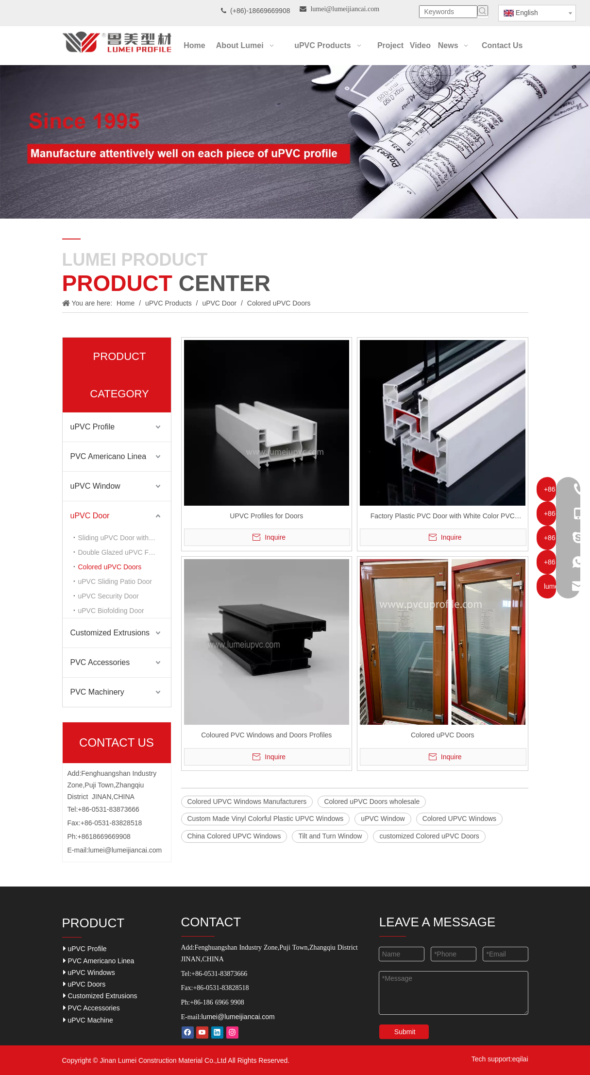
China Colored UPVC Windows (234, 836)
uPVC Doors (84, 984)
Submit (405, 1032)
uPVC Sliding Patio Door (115, 581)
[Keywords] (448, 11)
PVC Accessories (100, 662)
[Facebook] (188, 1032)
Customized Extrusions (110, 633)
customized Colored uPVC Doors (429, 836)
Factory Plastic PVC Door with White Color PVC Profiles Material (443, 517)
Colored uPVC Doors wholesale (372, 801)
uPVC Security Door (108, 596)
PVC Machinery (97, 692)
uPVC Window (95, 486)
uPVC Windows (89, 972)
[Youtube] (202, 1032)
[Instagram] (232, 1032)
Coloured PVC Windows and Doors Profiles (266, 735)
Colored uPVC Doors (110, 567)
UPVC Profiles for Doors (266, 516)
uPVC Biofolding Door (111, 610)
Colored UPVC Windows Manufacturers (247, 801)
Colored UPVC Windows (459, 818)
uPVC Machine (88, 1020)
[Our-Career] (295, 142)
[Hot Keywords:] (482, 10)
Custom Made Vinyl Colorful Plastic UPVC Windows (265, 818)
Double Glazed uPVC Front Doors (124, 552)
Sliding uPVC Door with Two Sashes (124, 538)
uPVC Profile (92, 427)
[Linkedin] (217, 1032)
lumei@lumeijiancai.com (125, 850)
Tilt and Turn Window (330, 836)
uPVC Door (90, 516)
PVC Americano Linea (108, 456)
